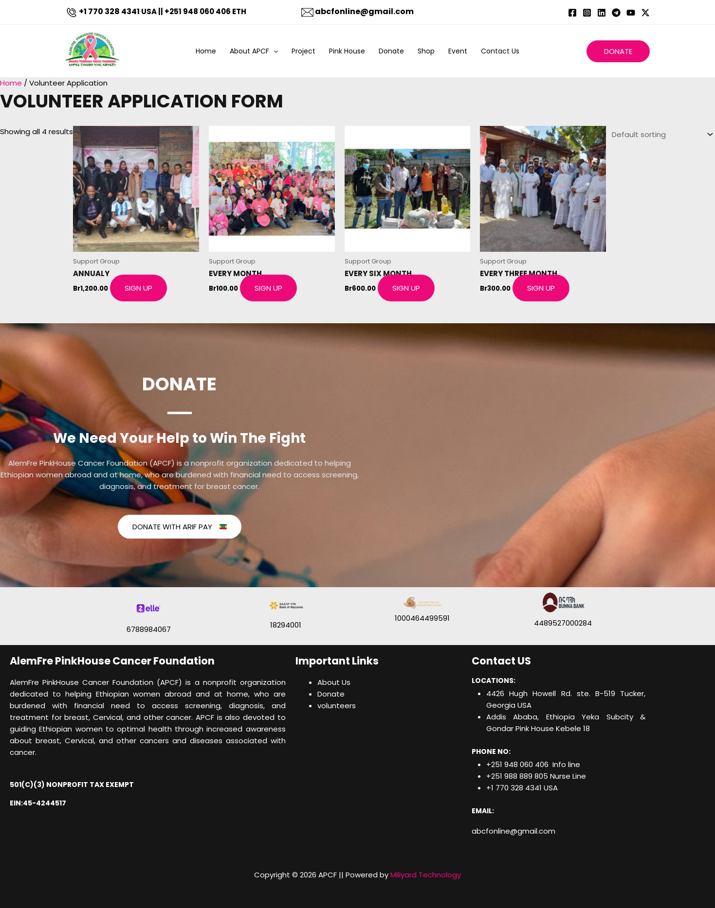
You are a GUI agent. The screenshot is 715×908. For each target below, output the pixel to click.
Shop (426, 51)
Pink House (347, 51)
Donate (391, 51)
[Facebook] (572, 12)
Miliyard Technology (425, 875)
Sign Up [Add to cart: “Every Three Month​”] (541, 288)
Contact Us (500, 51)
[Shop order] (660, 133)
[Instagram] (587, 12)
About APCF (254, 51)
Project (303, 51)
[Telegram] (616, 12)
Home (206, 51)
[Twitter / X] (645, 12)
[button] (273, 51)
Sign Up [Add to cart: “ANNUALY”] (138, 288)
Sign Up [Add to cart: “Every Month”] (268, 288)
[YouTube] (630, 12)
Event (457, 51)
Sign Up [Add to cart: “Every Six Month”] (406, 288)
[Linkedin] (601, 12)
